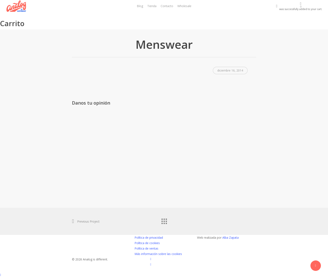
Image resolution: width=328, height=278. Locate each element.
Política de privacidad (149, 238)
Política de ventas (146, 248)
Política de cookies (147, 243)
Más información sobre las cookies (158, 254)
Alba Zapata (230, 238)
